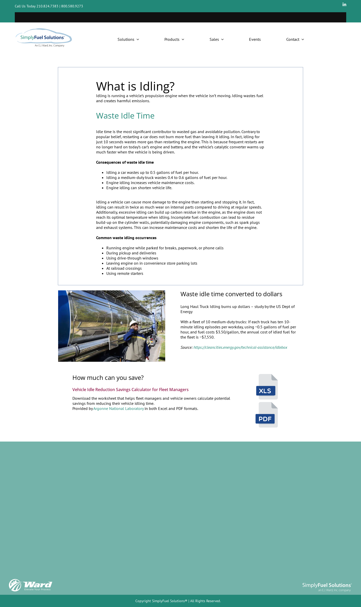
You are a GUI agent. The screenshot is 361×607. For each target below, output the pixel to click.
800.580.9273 (72, 6)
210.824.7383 (47, 6)
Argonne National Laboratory (118, 408)
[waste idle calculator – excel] (266, 376)
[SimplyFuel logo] (327, 582)
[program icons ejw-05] (266, 404)
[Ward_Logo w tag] (30, 580)
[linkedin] (344, 5)
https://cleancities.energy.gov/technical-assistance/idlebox (240, 347)
